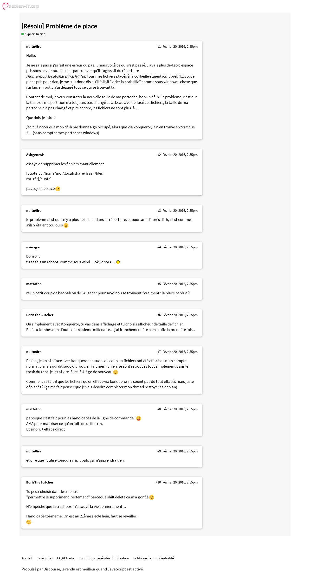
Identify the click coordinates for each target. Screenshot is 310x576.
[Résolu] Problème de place (59, 26)
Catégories (45, 558)
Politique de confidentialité (153, 558)
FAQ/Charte (65, 558)
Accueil (26, 558)
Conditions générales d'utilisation (103, 558)
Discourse (52, 569)
